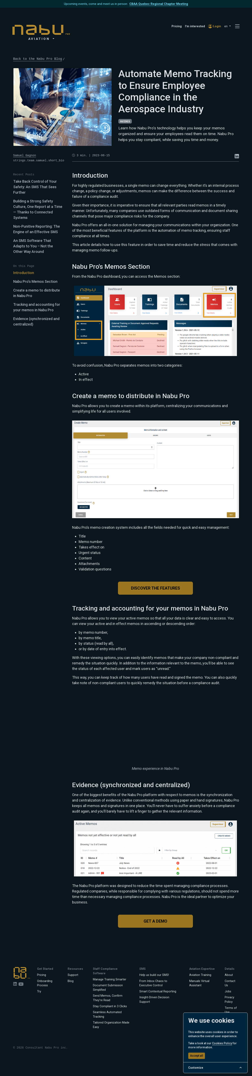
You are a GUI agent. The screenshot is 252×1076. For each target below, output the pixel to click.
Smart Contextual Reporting (157, 991)
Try (39, 991)
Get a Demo (155, 921)
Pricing (177, 26)
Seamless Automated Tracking (107, 1014)
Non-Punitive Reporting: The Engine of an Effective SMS (36, 229)
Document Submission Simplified (108, 988)
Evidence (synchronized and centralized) (36, 321)
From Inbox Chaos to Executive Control (153, 983)
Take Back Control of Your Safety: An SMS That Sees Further (35, 186)
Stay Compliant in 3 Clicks (110, 1006)
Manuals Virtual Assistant (199, 983)
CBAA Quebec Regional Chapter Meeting (158, 4)
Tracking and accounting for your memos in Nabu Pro (36, 307)
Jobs (228, 991)
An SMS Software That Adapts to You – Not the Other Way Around (33, 246)
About (229, 975)
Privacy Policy (229, 1000)
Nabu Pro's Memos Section (35, 281)
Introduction (23, 273)
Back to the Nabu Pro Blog (37, 59)
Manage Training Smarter (109, 979)
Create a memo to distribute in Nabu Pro (36, 293)
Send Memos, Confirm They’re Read (107, 998)
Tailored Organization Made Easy (111, 1025)
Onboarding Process (44, 983)
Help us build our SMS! (154, 975)
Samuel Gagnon (24, 155)
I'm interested (195, 26)
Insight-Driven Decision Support (154, 1000)
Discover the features (155, 588)
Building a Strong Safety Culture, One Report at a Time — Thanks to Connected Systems (37, 209)
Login (214, 26)
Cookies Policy (222, 1043)
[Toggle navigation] (237, 26)
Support (73, 975)
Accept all (196, 1055)
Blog (71, 981)
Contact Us (230, 983)
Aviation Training (200, 975)
